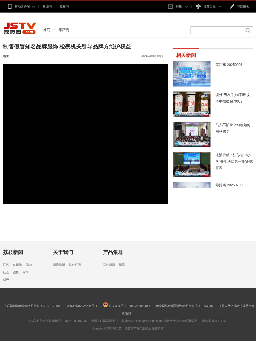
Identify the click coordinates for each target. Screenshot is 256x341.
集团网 (47, 6)
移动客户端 (21, 6)
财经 (6, 280)
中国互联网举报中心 (104, 321)
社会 (6, 272)
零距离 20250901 (229, 65)
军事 (26, 272)
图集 (16, 272)
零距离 (64, 30)
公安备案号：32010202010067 (126, 306)
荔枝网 (64, 6)
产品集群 (113, 252)
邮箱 (178, 6)
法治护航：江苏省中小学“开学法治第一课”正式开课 (234, 161)
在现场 (17, 265)
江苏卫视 (208, 6)
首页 (46, 30)
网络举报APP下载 (214, 321)
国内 (29, 265)
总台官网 (75, 265)
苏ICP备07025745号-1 (82, 306)
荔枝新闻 (13, 252)
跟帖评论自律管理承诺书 (180, 321)
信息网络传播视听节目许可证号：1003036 (184, 306)
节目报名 (239, 6)
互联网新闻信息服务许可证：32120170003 (32, 306)
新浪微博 (59, 265)
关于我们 (63, 252)
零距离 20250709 (229, 185)
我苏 (122, 265)
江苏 (6, 265)
